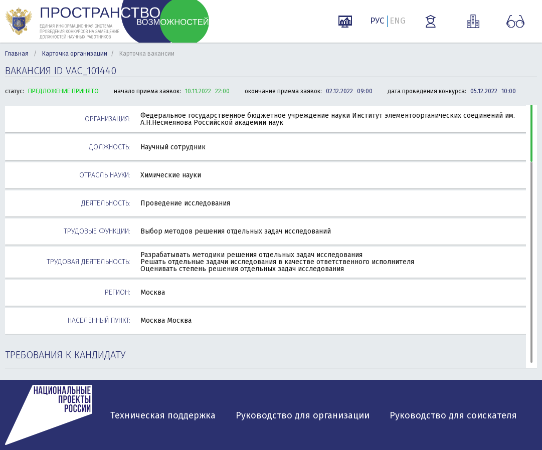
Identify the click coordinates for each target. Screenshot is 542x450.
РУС (377, 21)
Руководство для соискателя (453, 415)
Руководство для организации (303, 415)
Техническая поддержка (163, 415)
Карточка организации (74, 53)
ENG (398, 21)
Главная (17, 53)
